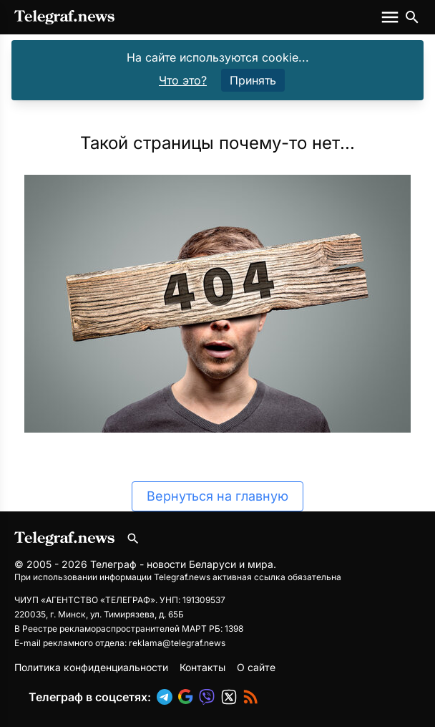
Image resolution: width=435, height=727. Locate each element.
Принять (253, 80)
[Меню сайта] (391, 17)
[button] (167, 697)
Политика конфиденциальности (91, 667)
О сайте (256, 667)
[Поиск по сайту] (412, 17)
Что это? (183, 80)
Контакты (202, 667)
